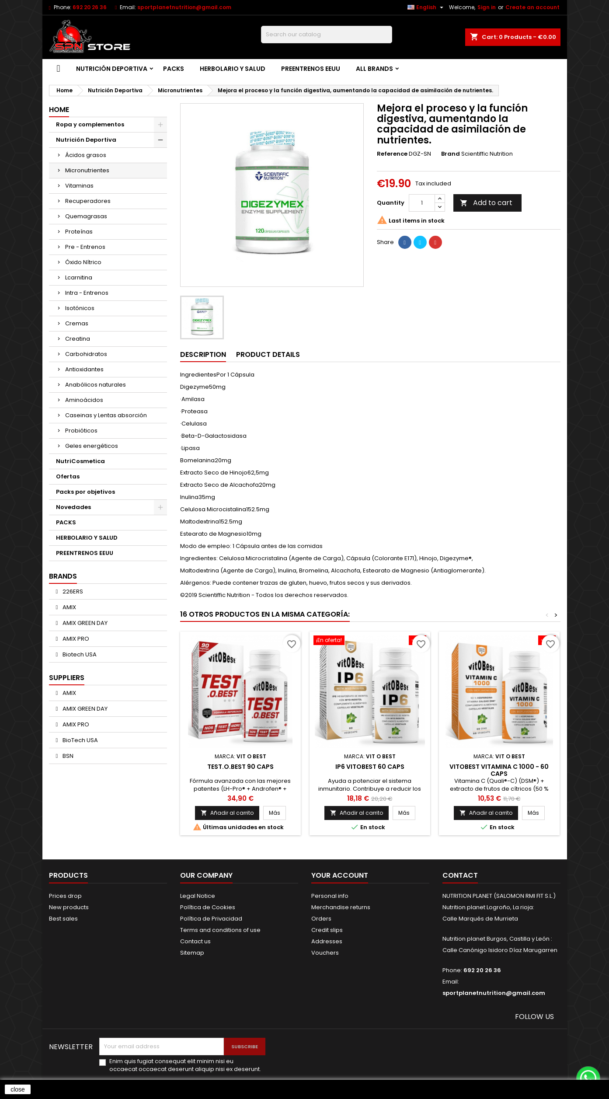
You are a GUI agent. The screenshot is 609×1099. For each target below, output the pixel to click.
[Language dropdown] (426, 7)
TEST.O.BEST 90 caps (240, 766)
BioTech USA (79, 740)
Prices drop (65, 896)
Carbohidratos (86, 354)
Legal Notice (197, 896)
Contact (460, 875)
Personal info (329, 896)
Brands (63, 576)
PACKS (173, 68)
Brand (450, 154)
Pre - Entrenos (85, 247)
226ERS (72, 591)
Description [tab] (203, 354)
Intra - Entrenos (86, 293)
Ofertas (68, 476)
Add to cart (486, 203)
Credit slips (327, 930)
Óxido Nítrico (83, 262)
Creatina (77, 339)
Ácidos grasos (85, 155)
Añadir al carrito (227, 812)
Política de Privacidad (211, 918)
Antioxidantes (84, 369)
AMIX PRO (75, 639)
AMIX (68, 607)
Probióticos (81, 430)
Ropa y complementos (90, 124)
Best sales (63, 918)
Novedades (73, 507)
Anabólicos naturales (95, 384)
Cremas (76, 323)
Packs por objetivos (85, 492)
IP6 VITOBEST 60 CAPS (369, 766)
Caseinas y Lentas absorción (106, 415)
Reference (392, 154)
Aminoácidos (84, 400)
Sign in (486, 7)
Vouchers (325, 953)
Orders (321, 918)
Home (59, 110)
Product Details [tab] (268, 354)
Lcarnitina (78, 277)
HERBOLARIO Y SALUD (232, 68)
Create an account (532, 7)
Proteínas (79, 231)
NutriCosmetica (80, 461)
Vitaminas (79, 185)
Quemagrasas (86, 216)
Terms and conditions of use (220, 930)
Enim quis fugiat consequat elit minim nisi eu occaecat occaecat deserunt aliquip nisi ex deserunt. (185, 1065)
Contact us (195, 941)
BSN (67, 756)
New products (69, 907)
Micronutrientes (87, 170)
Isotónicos (79, 308)
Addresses (326, 941)
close (17, 1089)
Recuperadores (88, 201)
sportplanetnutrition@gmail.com (184, 7)
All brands (374, 68)
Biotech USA (79, 654)
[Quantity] (422, 203)
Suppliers (66, 678)
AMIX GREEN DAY (84, 623)
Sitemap (192, 953)
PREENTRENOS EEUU (310, 68)
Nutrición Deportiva (111, 68)
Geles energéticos (91, 446)
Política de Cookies (207, 907)
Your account (339, 875)
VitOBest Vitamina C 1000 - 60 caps (499, 770)
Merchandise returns (340, 907)
